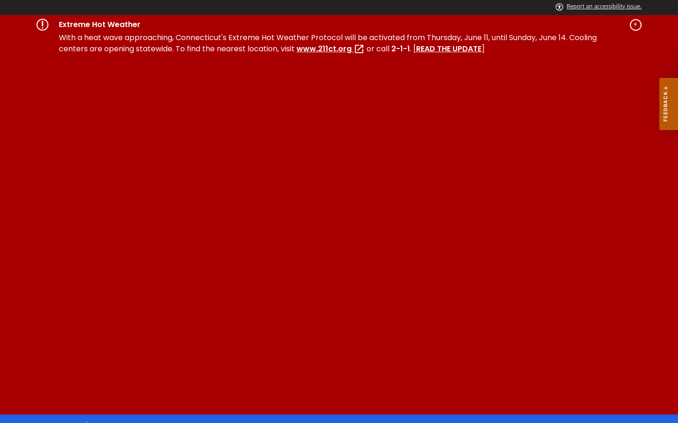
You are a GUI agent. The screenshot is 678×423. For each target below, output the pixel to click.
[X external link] (614, 270)
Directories (238, 373)
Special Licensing (150, 165)
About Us (375, 165)
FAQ (472, 165)
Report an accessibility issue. (599, 6)
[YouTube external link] (631, 270)
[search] (566, 72)
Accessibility (186, 373)
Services (88, 165)
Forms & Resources (231, 165)
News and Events (313, 165)
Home (47, 165)
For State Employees (361, 373)
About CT (100, 373)
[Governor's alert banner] (339, 24)
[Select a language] (615, 72)
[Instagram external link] (598, 270)
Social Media (290, 373)
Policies (140, 373)
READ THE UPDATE (448, 48)
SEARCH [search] (483, 219)
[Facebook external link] (583, 270)
